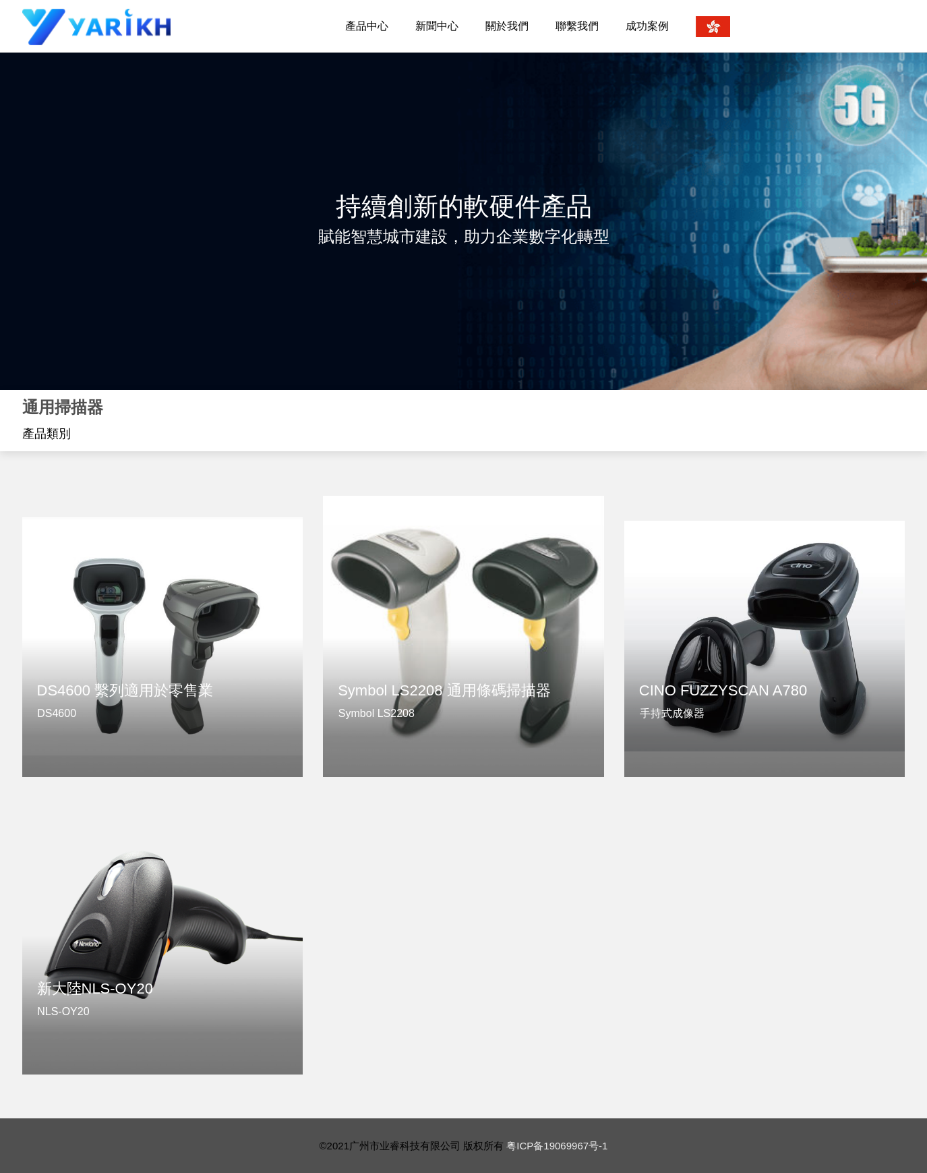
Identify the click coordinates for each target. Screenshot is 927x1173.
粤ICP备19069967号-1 (556, 1145)
